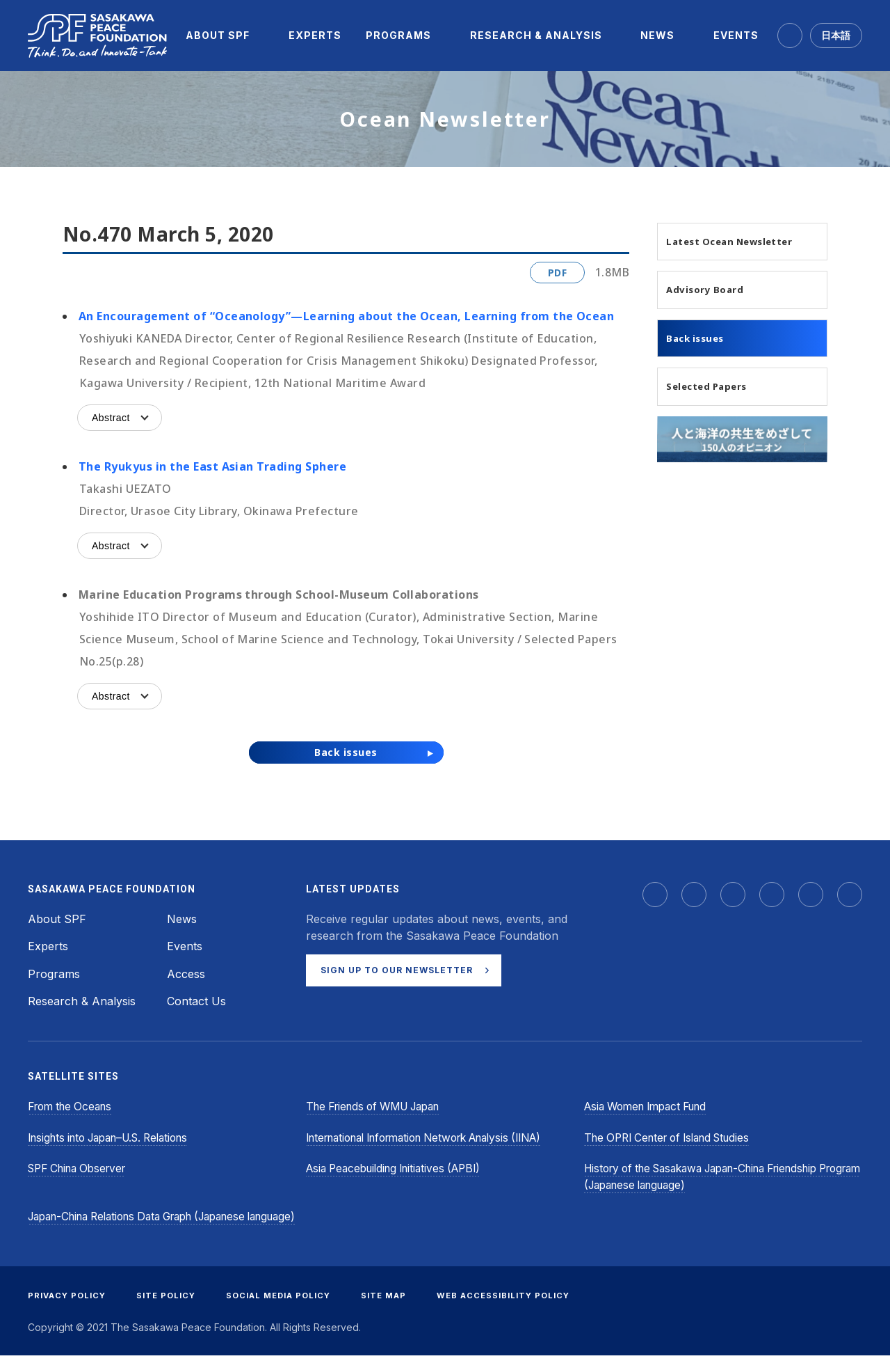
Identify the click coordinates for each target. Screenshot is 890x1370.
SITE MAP (400, 1310)
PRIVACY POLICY (69, 1310)
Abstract (111, 417)
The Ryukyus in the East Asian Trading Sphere (212, 466)
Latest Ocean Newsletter (710, 250)
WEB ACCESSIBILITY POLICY (524, 1310)
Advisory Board (714, 309)
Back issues (704, 360)
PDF (557, 272)
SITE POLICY (171, 1310)
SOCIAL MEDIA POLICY (290, 1310)
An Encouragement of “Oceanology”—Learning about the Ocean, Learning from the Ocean (346, 316)
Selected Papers (718, 411)
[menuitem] (218, 35)
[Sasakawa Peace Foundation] (97, 36)
